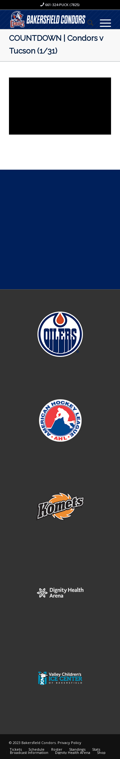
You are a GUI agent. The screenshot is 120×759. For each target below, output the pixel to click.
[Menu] (102, 22)
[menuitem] (87, 22)
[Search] (87, 22)
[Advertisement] (60, 229)
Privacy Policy (69, 742)
